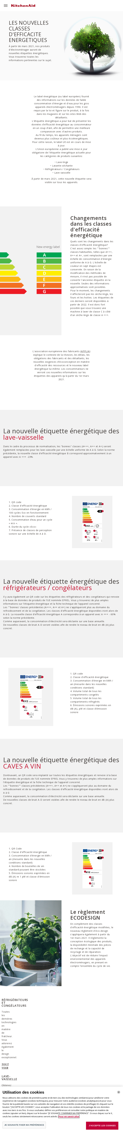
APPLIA (85, 351)
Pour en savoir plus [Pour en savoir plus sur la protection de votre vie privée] (69, 1116)
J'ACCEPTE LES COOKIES (102, 1125)
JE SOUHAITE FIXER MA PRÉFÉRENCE (24, 1125)
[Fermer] (118, 1092)
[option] (20, 1028)
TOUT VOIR (9, 1056)
